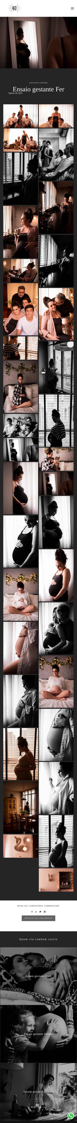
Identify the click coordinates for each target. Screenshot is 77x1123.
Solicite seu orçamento (38, 918)
